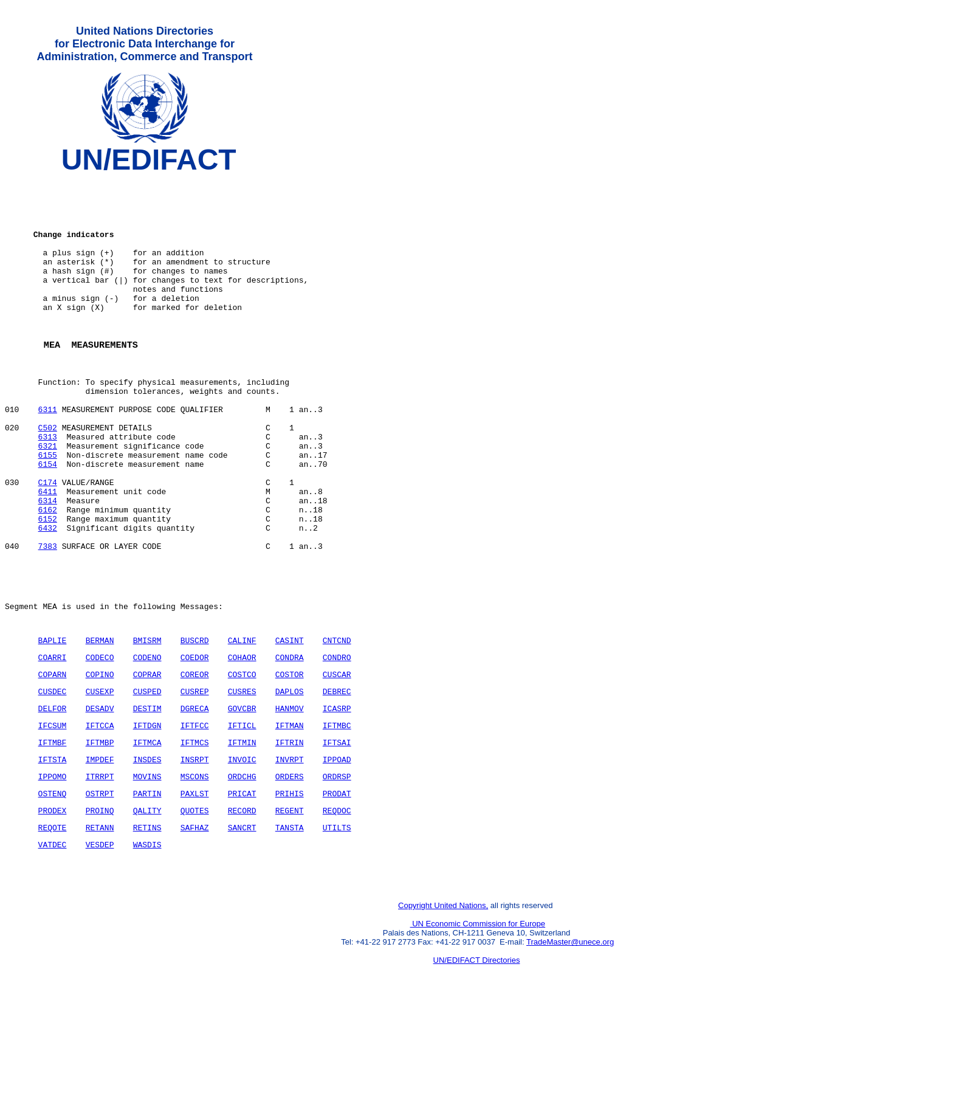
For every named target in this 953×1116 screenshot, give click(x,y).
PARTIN (147, 892)
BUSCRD (195, 723)
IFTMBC (337, 817)
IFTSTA (52, 855)
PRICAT (242, 892)
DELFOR (52, 798)
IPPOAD (337, 855)
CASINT (289, 723)
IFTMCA (147, 836)
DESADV (100, 798)
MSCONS (195, 874)
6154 (47, 519)
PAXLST (195, 892)
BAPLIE (52, 723)
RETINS (147, 930)
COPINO (100, 761)
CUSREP (195, 779)
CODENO (147, 742)
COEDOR (195, 742)
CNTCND (337, 723)
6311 (47, 454)
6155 (47, 508)
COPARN (52, 761)
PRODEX (52, 911)
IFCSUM (52, 817)
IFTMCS (195, 836)
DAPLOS (289, 779)
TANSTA (289, 930)
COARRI (52, 742)
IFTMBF (52, 836)
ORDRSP (337, 874)
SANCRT (242, 930)
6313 (47, 486)
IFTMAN (289, 817)
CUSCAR (337, 761)
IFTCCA (100, 817)
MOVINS (147, 874)
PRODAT (337, 892)
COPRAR (147, 761)
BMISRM (147, 723)
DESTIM (147, 798)
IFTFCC (195, 817)
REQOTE (52, 930)
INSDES (147, 855)
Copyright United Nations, (443, 1016)
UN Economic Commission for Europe (478, 1034)
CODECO (100, 742)
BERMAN (100, 723)
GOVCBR (242, 798)
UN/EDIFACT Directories (476, 1070)
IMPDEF (100, 855)
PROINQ (100, 911)
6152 (47, 585)
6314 (47, 563)
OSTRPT (100, 892)
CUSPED (147, 779)
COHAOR (242, 742)
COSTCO (242, 761)
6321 (47, 497)
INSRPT (195, 855)
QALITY (147, 911)
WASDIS (147, 949)
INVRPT (289, 855)
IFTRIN (289, 836)
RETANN (100, 930)
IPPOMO (52, 874)
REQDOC (337, 911)
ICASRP (337, 798)
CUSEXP (100, 779)
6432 (47, 596)
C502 (47, 475)
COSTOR (289, 761)
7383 (47, 618)
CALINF (242, 723)
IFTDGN (147, 817)
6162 (47, 574)
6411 (47, 552)
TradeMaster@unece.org (570, 1052)
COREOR (195, 761)
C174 (47, 541)
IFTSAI (337, 836)
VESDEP (100, 949)
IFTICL (242, 817)
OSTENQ (52, 892)
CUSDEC (52, 779)
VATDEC (52, 949)
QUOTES (195, 911)
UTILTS (337, 930)
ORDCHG (242, 874)
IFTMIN (242, 836)
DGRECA (195, 798)
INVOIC (242, 855)
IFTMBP (100, 836)
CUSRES (242, 779)
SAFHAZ (195, 930)
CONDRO (337, 742)
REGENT (289, 911)
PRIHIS (289, 892)
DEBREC (337, 779)
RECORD (242, 911)
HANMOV (289, 798)
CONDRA (289, 742)
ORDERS (289, 874)
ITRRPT (100, 874)
